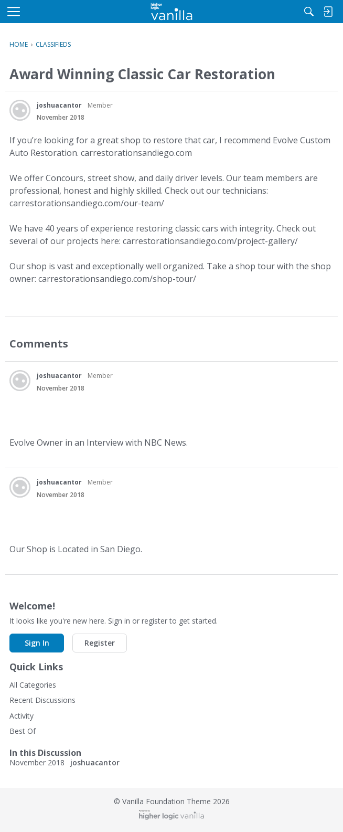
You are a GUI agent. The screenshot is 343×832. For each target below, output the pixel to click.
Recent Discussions (42, 700)
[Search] (308, 11)
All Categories (32, 685)
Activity (21, 716)
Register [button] (99, 643)
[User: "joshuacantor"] (19, 110)
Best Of (22, 731)
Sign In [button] (37, 643)
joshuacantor (59, 105)
